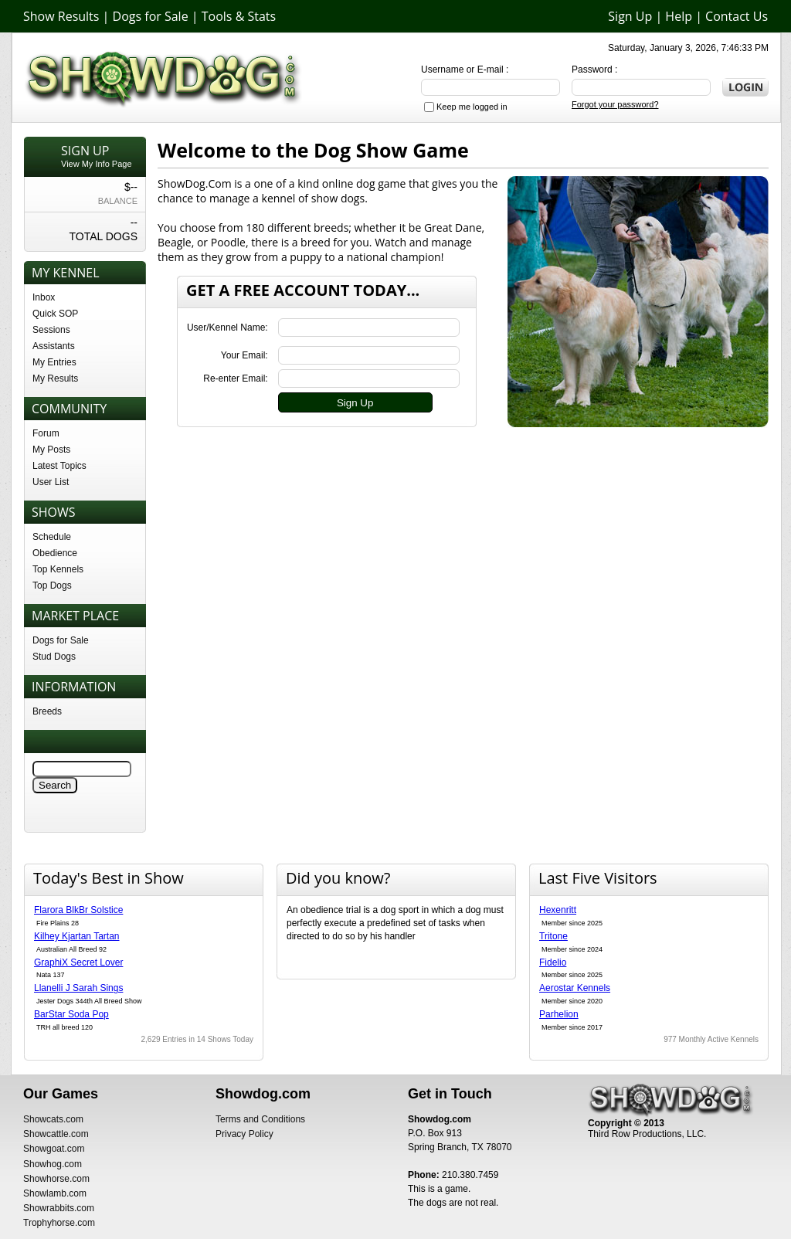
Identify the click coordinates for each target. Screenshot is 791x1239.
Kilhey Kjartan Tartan (77, 936)
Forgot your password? (615, 104)
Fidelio (552, 962)
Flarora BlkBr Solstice (78, 910)
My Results (55, 378)
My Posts (51, 449)
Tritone (553, 936)
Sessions (51, 329)
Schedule (51, 536)
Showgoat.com (53, 1148)
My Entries (54, 362)
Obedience (54, 553)
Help (678, 16)
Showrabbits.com (58, 1208)
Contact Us (736, 16)
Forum (45, 433)
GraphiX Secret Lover (78, 962)
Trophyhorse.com (59, 1222)
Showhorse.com (56, 1178)
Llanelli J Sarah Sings (78, 988)
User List (50, 482)
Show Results (61, 16)
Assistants (53, 346)
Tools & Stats (239, 16)
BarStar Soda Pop (71, 1014)
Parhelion (559, 1014)
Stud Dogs (54, 656)
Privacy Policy (244, 1134)
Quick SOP (55, 313)
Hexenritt (557, 910)
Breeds (47, 711)
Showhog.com (52, 1164)
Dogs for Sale (150, 16)
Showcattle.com (56, 1134)
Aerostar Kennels (574, 988)
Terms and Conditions (260, 1119)
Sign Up (630, 16)
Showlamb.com (55, 1193)
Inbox (43, 297)
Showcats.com (53, 1119)
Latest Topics (59, 465)
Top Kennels (57, 569)
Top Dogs (52, 585)
